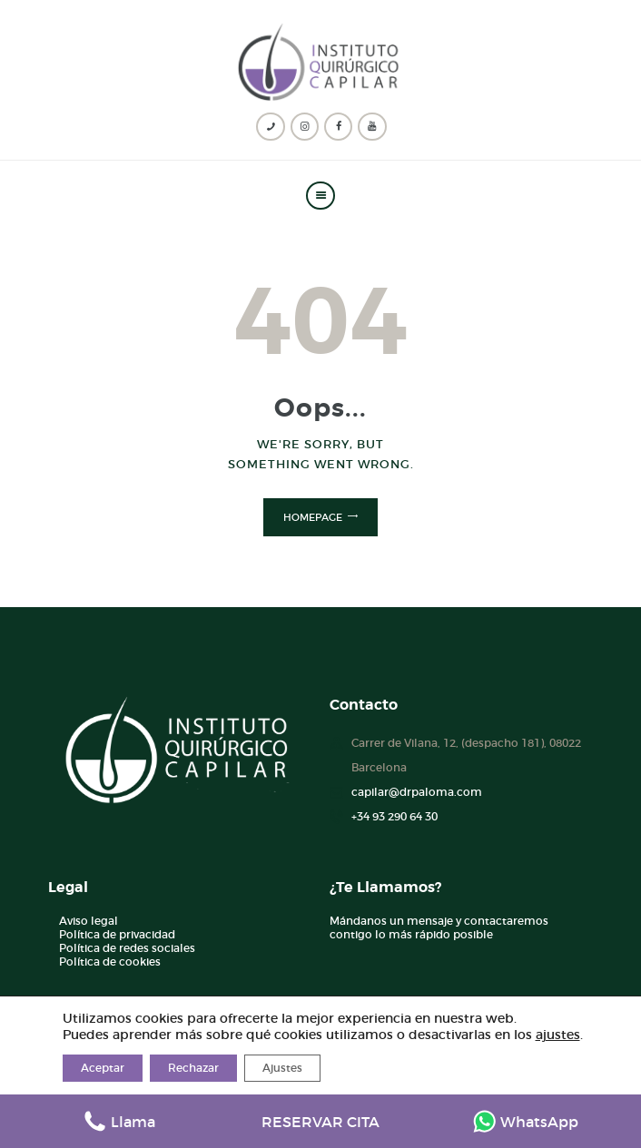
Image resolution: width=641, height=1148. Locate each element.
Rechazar (193, 1067)
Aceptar (102, 1067)
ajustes (558, 1034)
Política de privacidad (117, 934)
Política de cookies (110, 961)
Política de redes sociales (127, 948)
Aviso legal (88, 920)
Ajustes (282, 1067)
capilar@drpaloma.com (416, 792)
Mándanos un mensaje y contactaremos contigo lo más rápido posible (439, 927)
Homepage (312, 517)
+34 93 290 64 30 (394, 816)
